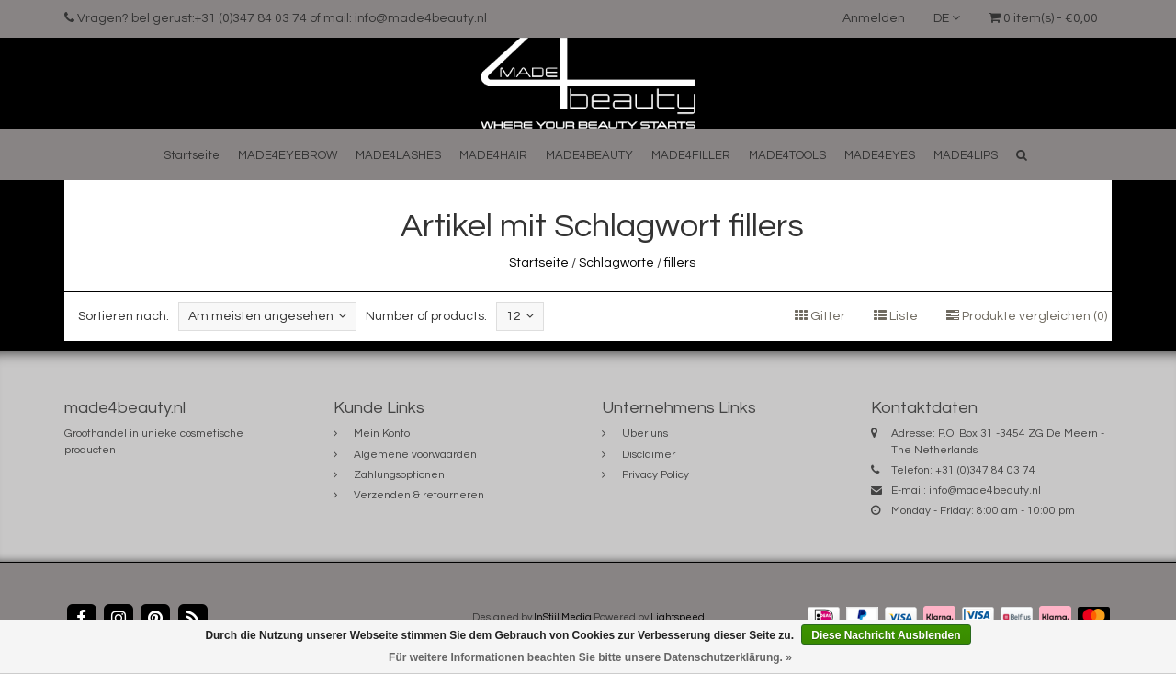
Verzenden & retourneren (419, 495)
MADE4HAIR (493, 155)
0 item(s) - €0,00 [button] (1043, 18)
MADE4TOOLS (787, 155)
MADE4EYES (879, 155)
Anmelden (873, 18)
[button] (1021, 155)
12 (520, 316)
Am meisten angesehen (267, 316)
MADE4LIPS (965, 155)
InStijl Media (563, 617)
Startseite (192, 155)
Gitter (820, 316)
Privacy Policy (655, 475)
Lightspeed (677, 617)
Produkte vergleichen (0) (1026, 316)
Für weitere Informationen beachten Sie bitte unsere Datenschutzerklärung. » (590, 657)
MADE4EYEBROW (287, 155)
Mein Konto (382, 434)
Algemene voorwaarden (415, 455)
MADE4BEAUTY (589, 155)
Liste (896, 316)
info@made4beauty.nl (985, 491)
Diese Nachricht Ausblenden (885, 635)
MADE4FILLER (690, 155)
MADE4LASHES (398, 155)
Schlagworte (616, 263)
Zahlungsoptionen (399, 475)
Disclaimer (648, 455)
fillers (679, 263)
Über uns (645, 434)
